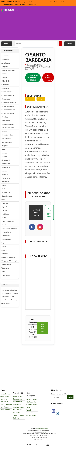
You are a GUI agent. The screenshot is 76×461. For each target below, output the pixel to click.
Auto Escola (5, 63)
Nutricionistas (6, 196)
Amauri (28, 410)
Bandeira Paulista (31, 405)
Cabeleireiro (5, 81)
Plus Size (4, 225)
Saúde (3, 246)
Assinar (70, 397)
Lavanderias (5, 167)
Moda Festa (17, 404)
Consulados (5, 99)
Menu (6, 44)
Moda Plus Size (18, 410)
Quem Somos (4, 396)
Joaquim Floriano (31, 399)
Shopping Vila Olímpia (9, 261)
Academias (5, 56)
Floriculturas (6, 138)
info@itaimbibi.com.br (42, 428)
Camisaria (5, 85)
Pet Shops (5, 214)
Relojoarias (5, 236)
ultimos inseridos (7, 4)
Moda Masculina (18, 407)
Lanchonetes (5, 164)
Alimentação (17, 396)
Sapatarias (5, 243)
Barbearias (30, 99)
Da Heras (29, 407)
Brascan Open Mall (8, 70)
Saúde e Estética (18, 415)
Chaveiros (5, 88)
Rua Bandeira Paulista (9, 290)
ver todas (5, 275)
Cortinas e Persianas (8, 103)
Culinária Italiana (7, 113)
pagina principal (28, 2)
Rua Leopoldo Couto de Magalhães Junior (9, 295)
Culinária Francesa (8, 110)
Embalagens (5, 121)
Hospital (4, 146)
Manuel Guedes (31, 415)
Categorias (8, 50)
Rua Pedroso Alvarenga (9, 300)
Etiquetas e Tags (7, 135)
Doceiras (4, 117)
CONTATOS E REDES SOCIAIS (33, 77)
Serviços (4, 253)
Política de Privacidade (56, 2)
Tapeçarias (5, 268)
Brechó (4, 74)
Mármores (5, 182)
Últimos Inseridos (6, 404)
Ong (2, 200)
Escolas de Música (7, 124)
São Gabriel (29, 413)
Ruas (70, 44)
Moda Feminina (18, 402)
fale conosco (31, 4)
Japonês (4, 156)
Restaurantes (6, 239)
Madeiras (4, 174)
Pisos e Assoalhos (7, 221)
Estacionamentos (7, 128)
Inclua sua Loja (5, 410)
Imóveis (4, 153)
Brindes (4, 77)
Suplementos (6, 264)
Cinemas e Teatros (7, 95)
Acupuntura (5, 59)
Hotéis (3, 149)
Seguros (4, 250)
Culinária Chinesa (7, 106)
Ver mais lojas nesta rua (42, 328)
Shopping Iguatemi (8, 257)
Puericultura (6, 232)
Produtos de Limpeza (9, 228)
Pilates (3, 218)
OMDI (44, 432)
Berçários (4, 67)
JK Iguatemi (5, 160)
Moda (3, 189)
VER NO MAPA (48, 77)
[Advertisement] (48, 23)
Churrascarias (6, 92)
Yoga (3, 271)
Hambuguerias (6, 142)
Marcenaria (5, 178)
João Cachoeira (31, 402)
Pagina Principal (5, 394)
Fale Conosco (4, 407)
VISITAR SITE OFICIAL (36, 212)
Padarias (4, 203)
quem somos (41, 2)
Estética (4, 131)
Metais (3, 185)
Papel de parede (7, 207)
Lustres (4, 171)
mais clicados (20, 4)
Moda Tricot (5, 192)
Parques (4, 210)
